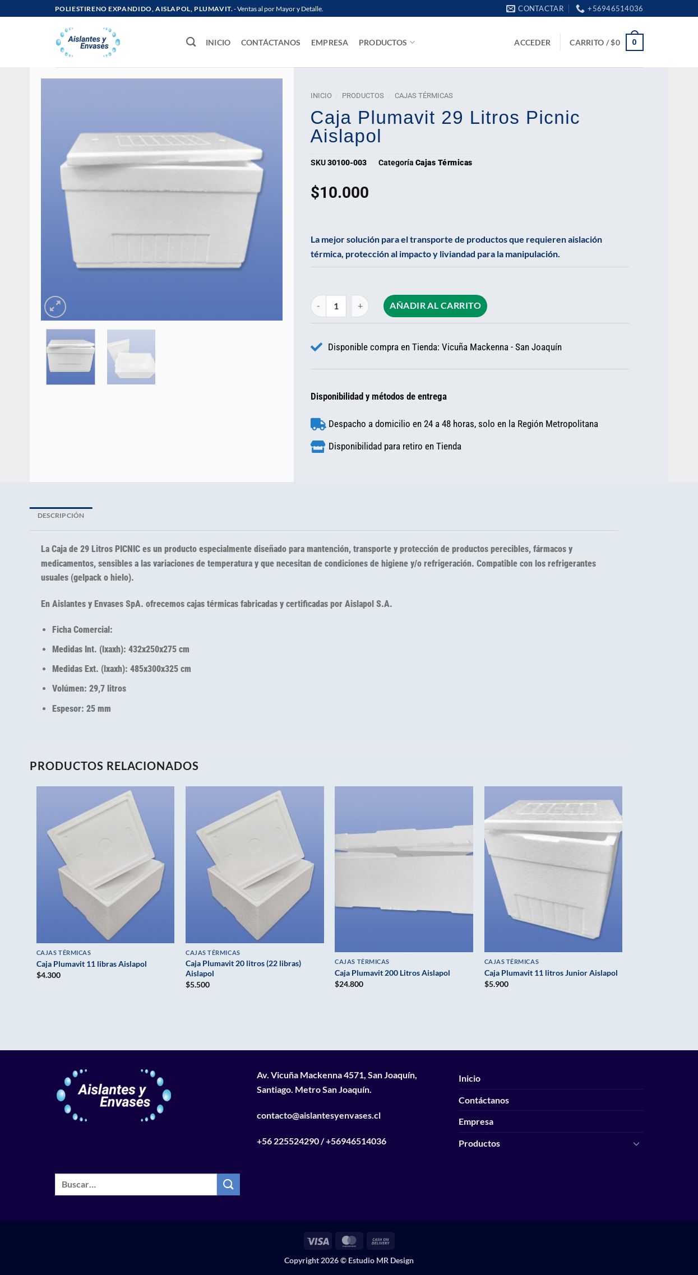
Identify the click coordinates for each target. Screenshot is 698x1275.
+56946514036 (356, 1140)
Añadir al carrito (437, 305)
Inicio (218, 42)
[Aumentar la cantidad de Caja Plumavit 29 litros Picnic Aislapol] (362, 306)
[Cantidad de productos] (337, 306)
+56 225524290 (288, 1140)
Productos (387, 42)
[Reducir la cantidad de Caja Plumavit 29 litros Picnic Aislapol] (318, 306)
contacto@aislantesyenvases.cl (319, 1115)
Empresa (330, 42)
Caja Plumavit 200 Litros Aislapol (392, 972)
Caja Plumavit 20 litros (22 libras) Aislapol (243, 968)
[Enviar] (228, 1184)
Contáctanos (271, 42)
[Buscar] (191, 42)
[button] (532, 42)
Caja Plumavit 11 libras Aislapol (91, 963)
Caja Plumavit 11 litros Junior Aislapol (551, 972)
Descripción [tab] (61, 515)
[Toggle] (637, 1143)
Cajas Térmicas (424, 95)
